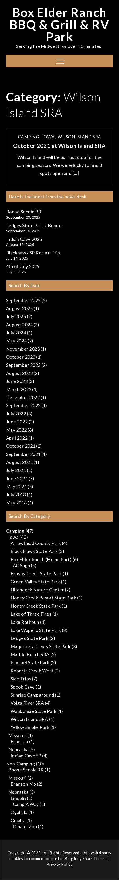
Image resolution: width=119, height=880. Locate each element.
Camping (28, 136)
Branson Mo (23, 784)
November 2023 (23, 349)
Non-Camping (20, 763)
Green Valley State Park (35, 581)
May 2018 (16, 502)
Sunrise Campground (32, 695)
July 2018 (16, 494)
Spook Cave (23, 687)
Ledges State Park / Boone (34, 225)
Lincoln (18, 798)
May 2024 (16, 341)
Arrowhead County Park (36, 543)
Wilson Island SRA (79, 136)
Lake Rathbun (25, 622)
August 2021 (19, 462)
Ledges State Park (30, 638)
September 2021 (23, 454)
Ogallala (19, 812)
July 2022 (16, 413)
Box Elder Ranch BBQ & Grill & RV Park (59, 24)
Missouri (17, 735)
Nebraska (18, 749)
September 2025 (23, 300)
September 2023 (23, 365)
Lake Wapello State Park (36, 630)
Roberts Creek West (32, 670)
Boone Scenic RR (24, 211)
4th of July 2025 (22, 266)
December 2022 (23, 397)
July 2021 (16, 470)
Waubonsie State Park (34, 711)
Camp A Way (26, 804)
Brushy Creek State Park (36, 573)
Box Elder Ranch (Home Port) (41, 559)
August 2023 (19, 373)
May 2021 (16, 486)
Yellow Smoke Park (30, 727)
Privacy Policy (59, 864)
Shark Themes (95, 858)
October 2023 (20, 357)
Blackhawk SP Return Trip (33, 252)
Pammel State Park (30, 662)
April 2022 (17, 438)
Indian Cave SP (26, 755)
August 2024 (19, 324)
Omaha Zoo (25, 826)
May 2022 (16, 430)
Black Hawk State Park (34, 551)
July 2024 (16, 332)
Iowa (48, 136)
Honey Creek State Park (36, 606)
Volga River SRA (27, 703)
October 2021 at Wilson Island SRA (59, 145)
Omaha (18, 820)
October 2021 (20, 446)
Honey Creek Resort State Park (43, 597)
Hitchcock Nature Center (37, 589)
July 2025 (16, 316)
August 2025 (19, 308)
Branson (19, 741)
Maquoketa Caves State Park (41, 646)
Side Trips (21, 678)
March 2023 (18, 389)
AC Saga (21, 565)
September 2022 (23, 405)
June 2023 (17, 381)
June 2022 (17, 421)
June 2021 (17, 478)
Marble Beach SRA (30, 654)
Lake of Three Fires (31, 614)
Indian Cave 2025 (24, 239)
